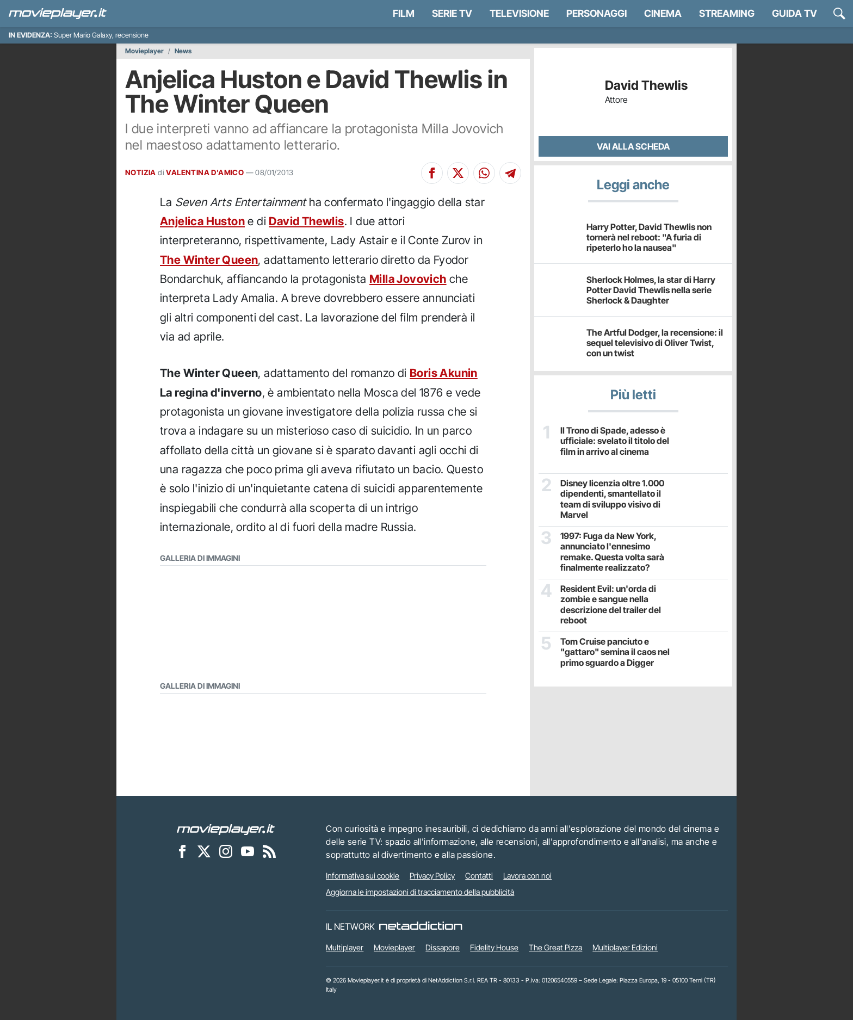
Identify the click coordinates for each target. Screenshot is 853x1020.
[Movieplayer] (226, 828)
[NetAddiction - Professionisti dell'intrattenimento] (420, 926)
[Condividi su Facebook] (432, 173)
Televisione (519, 13)
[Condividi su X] (458, 173)
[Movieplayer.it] (57, 13)
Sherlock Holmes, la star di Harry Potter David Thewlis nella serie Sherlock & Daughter (650, 290)
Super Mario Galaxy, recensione (101, 35)
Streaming (727, 13)
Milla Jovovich (408, 279)
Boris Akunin (444, 373)
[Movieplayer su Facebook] (182, 851)
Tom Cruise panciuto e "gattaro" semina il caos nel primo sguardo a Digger (615, 651)
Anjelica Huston (202, 221)
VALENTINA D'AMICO (205, 172)
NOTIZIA (140, 172)
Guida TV (794, 13)
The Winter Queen (209, 260)
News (183, 51)
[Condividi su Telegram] (510, 173)
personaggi (596, 13)
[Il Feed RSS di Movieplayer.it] (269, 851)
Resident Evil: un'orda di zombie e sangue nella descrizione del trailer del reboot (610, 605)
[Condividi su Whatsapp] (484, 173)
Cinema (663, 13)
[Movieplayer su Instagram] (226, 851)
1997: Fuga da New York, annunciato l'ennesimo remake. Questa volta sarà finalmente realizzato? (612, 552)
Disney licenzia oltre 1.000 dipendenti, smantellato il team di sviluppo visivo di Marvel (612, 499)
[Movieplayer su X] (204, 851)
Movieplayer (144, 51)
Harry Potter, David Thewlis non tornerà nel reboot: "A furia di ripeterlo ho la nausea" (649, 237)
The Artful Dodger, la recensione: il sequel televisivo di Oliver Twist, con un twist (654, 342)
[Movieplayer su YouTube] (247, 851)
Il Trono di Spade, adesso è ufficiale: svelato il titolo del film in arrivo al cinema (614, 440)
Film (404, 13)
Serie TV (452, 13)
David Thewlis (306, 221)
